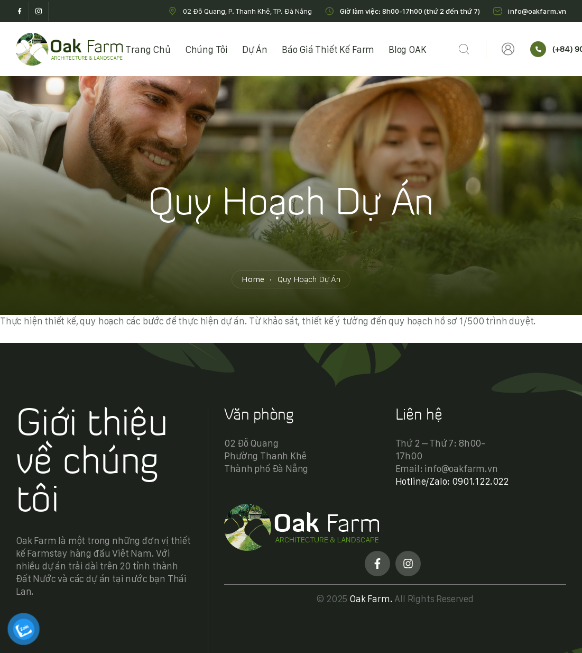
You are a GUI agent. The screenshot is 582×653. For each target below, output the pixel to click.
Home (253, 279)
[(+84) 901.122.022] (538, 49)
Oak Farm (369, 598)
